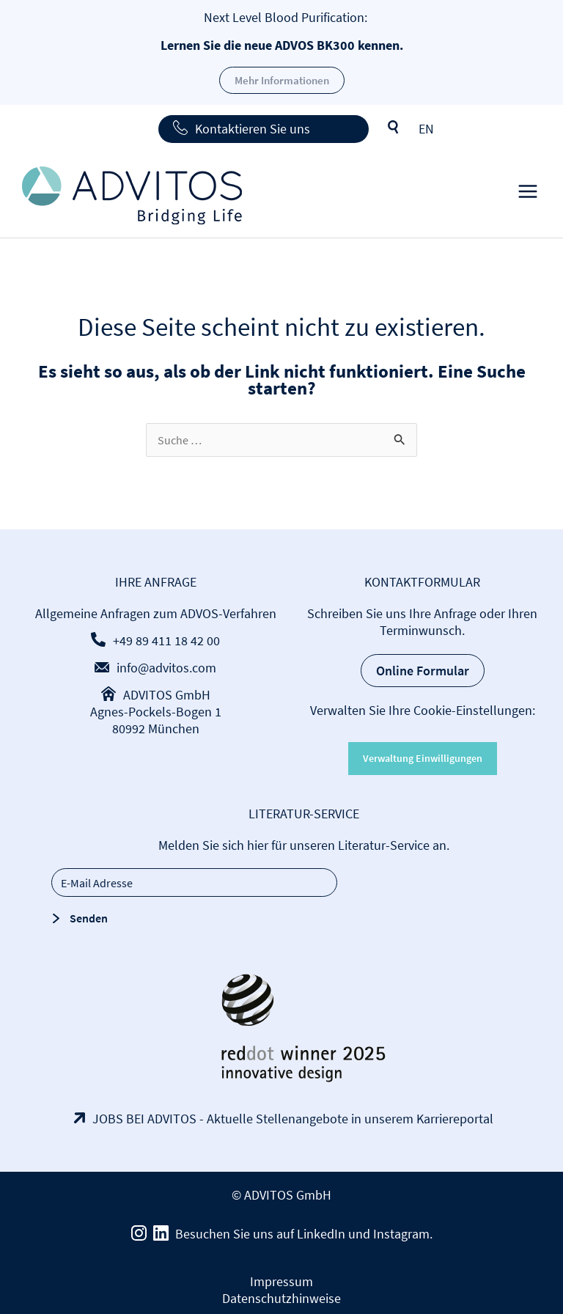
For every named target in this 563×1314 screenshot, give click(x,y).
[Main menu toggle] (527, 195)
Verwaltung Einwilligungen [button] (422, 758)
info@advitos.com (166, 667)
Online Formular (422, 670)
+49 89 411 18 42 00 (166, 640)
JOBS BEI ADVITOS (144, 1118)
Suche (393, 127)
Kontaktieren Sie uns (252, 128)
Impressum (281, 1281)
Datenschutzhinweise (281, 1298)
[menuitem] (426, 128)
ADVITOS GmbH (166, 694)
